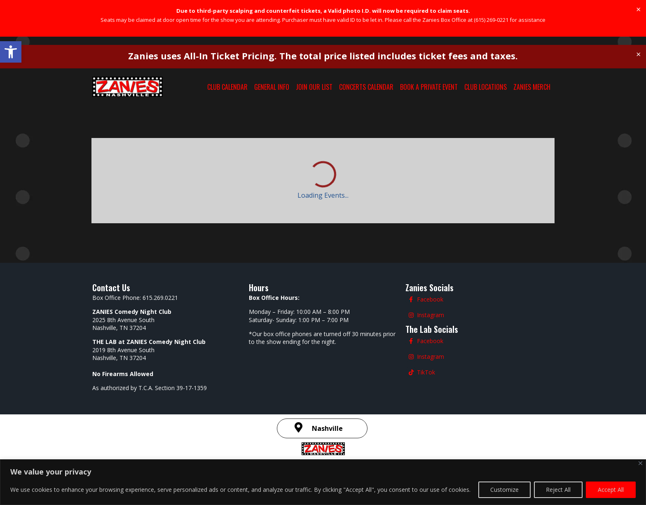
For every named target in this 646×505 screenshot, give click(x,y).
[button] (10, 52)
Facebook (430, 299)
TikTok (426, 372)
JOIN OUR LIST (314, 87)
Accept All (611, 489)
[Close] (640, 463)
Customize (504, 489)
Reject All (558, 489)
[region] (323, 482)
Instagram (430, 315)
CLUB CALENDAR (227, 87)
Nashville (327, 428)
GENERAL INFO (271, 87)
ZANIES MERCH (531, 87)
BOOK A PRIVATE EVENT (429, 87)
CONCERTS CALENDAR (366, 87)
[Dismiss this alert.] (638, 9)
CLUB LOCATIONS (485, 87)
